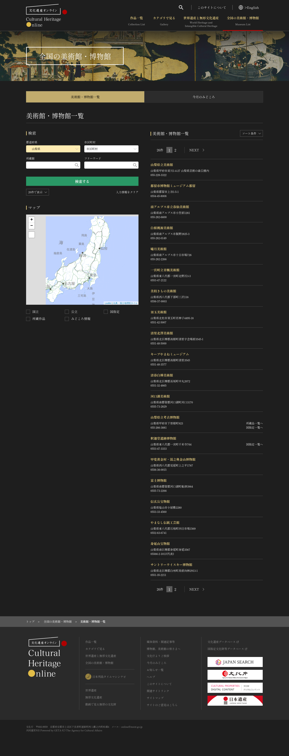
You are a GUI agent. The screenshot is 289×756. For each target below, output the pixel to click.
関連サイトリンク (158, 691)
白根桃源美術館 (162, 227)
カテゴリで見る (164, 21)
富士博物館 (159, 480)
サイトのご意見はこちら (162, 705)
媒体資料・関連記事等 (161, 642)
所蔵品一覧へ (254, 423)
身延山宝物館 (160, 543)
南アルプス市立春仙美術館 (170, 206)
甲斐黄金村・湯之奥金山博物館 (173, 459)
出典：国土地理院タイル (125, 303)
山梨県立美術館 (162, 164)
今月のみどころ (203, 96)
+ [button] (31, 220)
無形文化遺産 (93, 697)
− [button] (31, 226)
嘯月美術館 (159, 248)
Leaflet (108, 303)
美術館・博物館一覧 (85, 96)
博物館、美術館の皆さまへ (163, 649)
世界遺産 (91, 690)
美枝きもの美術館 (163, 290)
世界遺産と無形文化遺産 (201, 21)
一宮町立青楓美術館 (165, 269)
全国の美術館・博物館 (243, 21)
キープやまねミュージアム (170, 354)
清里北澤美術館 (162, 333)
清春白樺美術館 (162, 375)
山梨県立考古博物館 (165, 417)
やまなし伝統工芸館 (165, 522)
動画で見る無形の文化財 (100, 704)
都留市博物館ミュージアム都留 (173, 185)
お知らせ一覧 (155, 670)
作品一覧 (136, 21)
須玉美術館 (159, 312)
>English (249, 7)
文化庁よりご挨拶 (158, 656)
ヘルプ (151, 677)
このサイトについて (211, 7)
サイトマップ (155, 698)
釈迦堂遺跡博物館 (163, 438)
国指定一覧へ (254, 427)
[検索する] (76, 165)
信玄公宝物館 (160, 501)
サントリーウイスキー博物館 (171, 564)
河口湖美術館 (160, 396)
